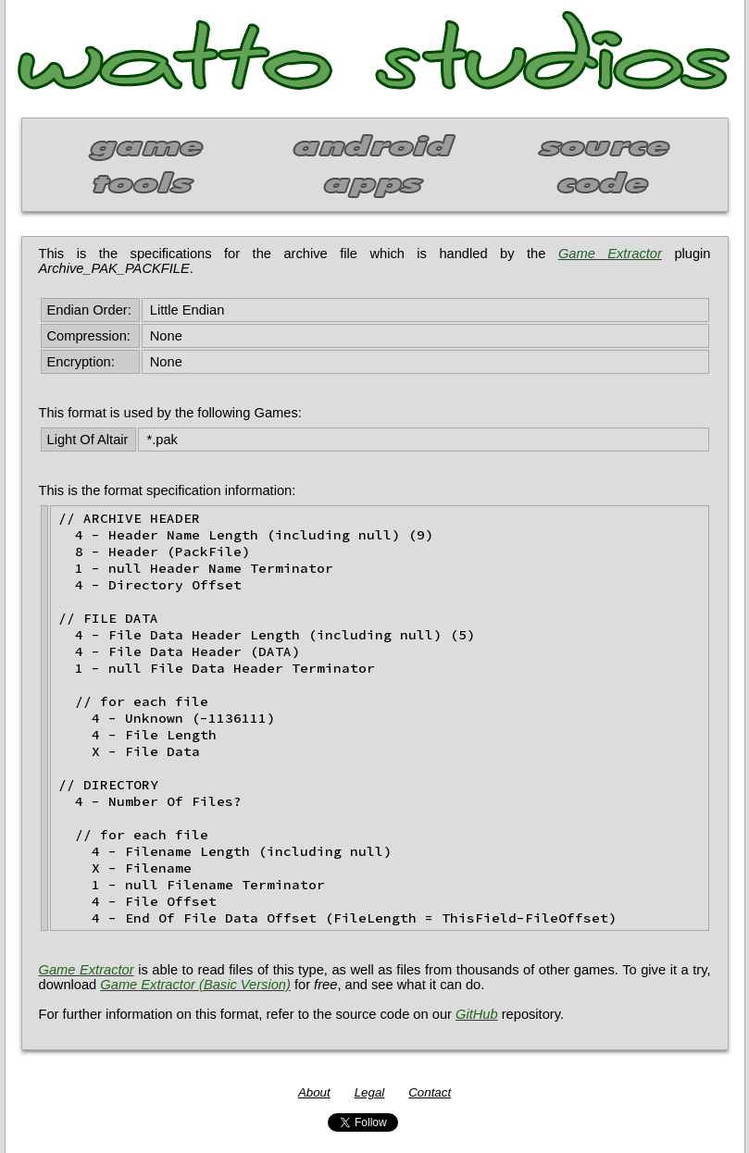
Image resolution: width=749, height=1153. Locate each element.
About (314, 1092)
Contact (429, 1092)
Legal (370, 1092)
